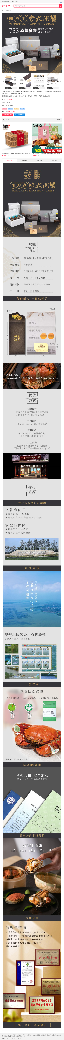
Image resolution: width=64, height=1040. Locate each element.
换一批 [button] (58, 119)
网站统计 (19, 1038)
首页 (3, 10)
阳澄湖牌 (10, 106)
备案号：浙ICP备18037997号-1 (9, 1038)
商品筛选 (8, 10)
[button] (60, 81)
